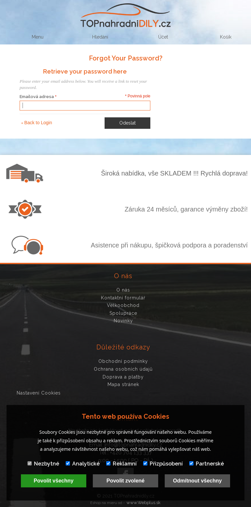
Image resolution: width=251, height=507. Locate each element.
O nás (123, 290)
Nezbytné (43, 464)
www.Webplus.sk (143, 502)
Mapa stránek (123, 384)
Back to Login (36, 122)
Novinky (123, 320)
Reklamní (121, 464)
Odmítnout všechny (197, 480)
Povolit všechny (54, 480)
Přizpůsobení (163, 464)
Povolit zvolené (125, 480)
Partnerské (206, 464)
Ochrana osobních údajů (123, 369)
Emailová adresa (37, 96)
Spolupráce (123, 313)
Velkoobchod (123, 305)
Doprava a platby (123, 377)
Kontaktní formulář (123, 297)
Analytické (83, 464)
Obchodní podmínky (123, 361)
